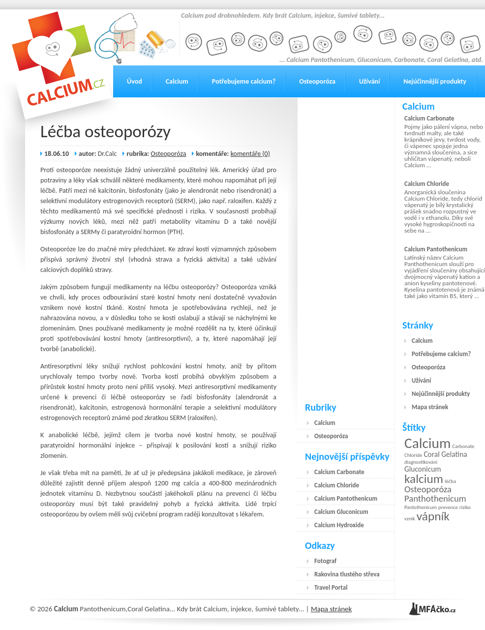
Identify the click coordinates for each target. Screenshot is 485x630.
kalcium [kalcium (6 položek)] (423, 478)
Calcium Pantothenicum (345, 498)
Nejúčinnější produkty (434, 81)
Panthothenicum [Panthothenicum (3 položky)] (435, 498)
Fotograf (325, 561)
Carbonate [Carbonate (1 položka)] (463, 446)
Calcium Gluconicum (341, 511)
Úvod (134, 81)
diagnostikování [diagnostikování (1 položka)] (420, 462)
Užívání (369, 81)
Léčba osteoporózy (105, 131)
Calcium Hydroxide (339, 525)
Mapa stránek (430, 407)
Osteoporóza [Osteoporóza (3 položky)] (428, 489)
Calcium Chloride (336, 485)
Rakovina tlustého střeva (347, 574)
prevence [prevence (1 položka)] (448, 507)
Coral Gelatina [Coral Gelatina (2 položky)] (445, 454)
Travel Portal (330, 587)
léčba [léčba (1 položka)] (450, 481)
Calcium (177, 81)
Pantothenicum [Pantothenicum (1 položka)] (420, 507)
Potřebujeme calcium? (244, 81)
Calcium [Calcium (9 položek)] (427, 443)
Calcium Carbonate (339, 472)
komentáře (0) (250, 154)
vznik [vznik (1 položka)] (409, 518)
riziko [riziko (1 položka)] (465, 507)
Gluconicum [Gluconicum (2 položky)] (422, 469)
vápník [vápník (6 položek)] (433, 516)
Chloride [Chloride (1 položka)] (413, 455)
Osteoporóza (317, 81)
